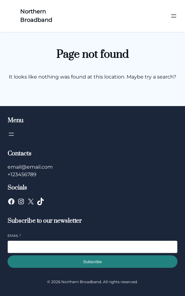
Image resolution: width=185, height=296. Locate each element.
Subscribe (92, 261)
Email (14, 235)
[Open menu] (173, 16)
